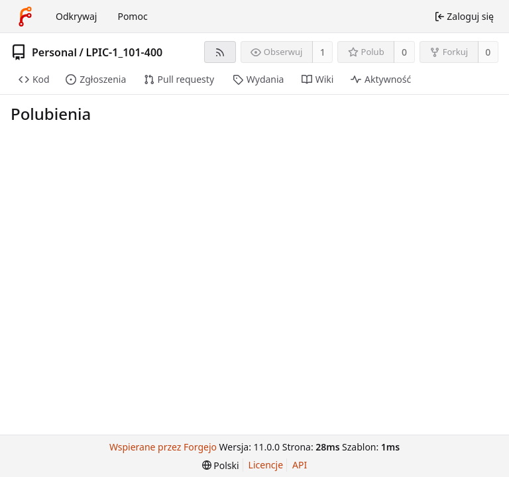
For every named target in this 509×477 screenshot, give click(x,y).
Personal (54, 52)
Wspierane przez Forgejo (163, 447)
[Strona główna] (25, 16)
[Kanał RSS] (219, 52)
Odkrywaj (76, 16)
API (299, 464)
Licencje (266, 464)
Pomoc (132, 16)
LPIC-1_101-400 (123, 52)
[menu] (220, 465)
